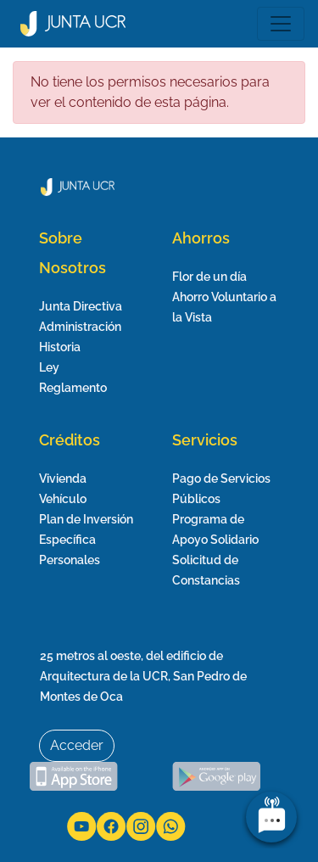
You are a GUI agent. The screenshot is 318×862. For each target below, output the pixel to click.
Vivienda (62, 478)
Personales (69, 560)
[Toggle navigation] (280, 24)
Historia (60, 347)
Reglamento (73, 388)
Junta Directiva (80, 306)
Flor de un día (209, 276)
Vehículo (62, 499)
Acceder (76, 745)
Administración (80, 326)
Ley (49, 367)
